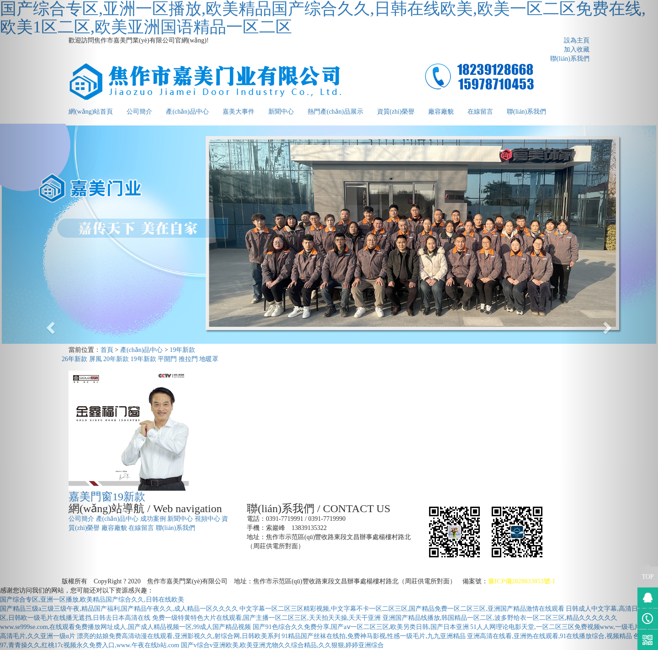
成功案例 (153, 518)
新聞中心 (281, 111)
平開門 (167, 359)
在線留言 (480, 111)
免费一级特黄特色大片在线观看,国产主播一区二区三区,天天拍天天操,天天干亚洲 (266, 617)
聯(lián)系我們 (526, 111)
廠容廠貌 (441, 111)
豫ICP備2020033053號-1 (522, 581)
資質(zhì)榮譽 (395, 111)
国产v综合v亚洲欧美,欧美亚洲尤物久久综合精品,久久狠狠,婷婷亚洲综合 (282, 645)
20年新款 (116, 359)
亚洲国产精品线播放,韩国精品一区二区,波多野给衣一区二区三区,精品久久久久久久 (500, 617)
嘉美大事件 (239, 111)
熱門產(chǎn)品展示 (335, 111)
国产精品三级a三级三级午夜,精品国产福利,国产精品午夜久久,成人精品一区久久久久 (119, 608)
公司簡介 (139, 111)
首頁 (107, 349)
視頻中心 (207, 518)
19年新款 (182, 349)
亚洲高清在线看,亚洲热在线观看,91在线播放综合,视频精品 (549, 636)
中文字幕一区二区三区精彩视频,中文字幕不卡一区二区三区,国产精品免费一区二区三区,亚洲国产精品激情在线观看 (401, 608)
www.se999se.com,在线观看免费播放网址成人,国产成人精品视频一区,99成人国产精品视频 (125, 627)
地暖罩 (208, 359)
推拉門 (188, 359)
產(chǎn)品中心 (187, 111)
